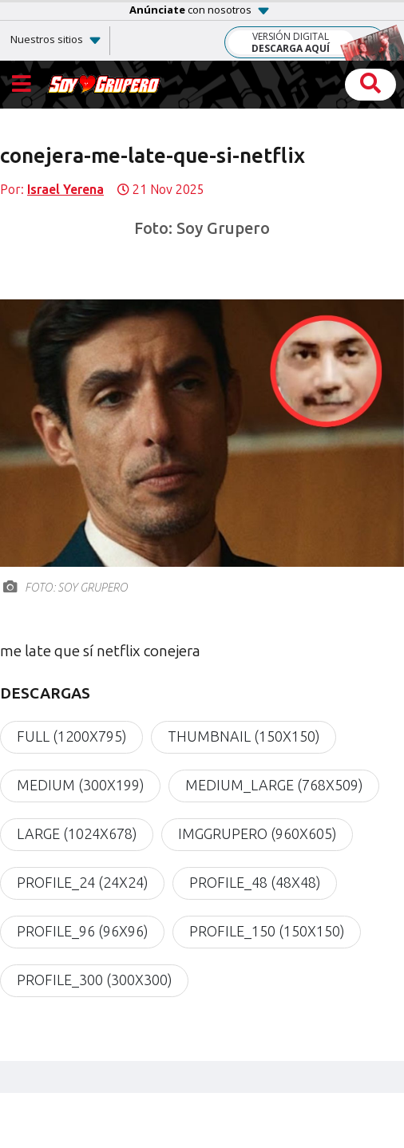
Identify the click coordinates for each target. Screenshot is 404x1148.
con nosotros (190, 9)
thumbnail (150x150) (243, 737)
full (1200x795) (71, 737)
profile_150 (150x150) (266, 931)
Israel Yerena (65, 189)
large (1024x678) (77, 834)
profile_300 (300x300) (94, 980)
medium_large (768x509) (273, 785)
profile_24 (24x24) (82, 883)
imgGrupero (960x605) (257, 834)
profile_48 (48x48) (254, 883)
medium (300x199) (80, 785)
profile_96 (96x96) (82, 931)
